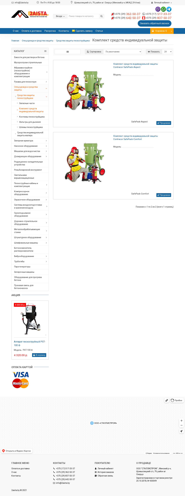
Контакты (64, 31)
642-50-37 (127, 18)
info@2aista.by (21, 2)
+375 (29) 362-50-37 (64, 472)
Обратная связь (104, 476)
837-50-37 (158, 18)
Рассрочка (50, 31)
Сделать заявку (82, 31)
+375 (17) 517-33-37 (64, 468)
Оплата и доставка (31, 31)
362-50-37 (127, 14)
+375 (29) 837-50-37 (64, 476)
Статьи (99, 31)
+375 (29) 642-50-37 (64, 479)
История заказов (104, 472)
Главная (15, 41)
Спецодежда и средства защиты (37, 41)
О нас (16, 31)
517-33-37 (158, 14)
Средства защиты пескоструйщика (73, 41)
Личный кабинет (104, 468)
